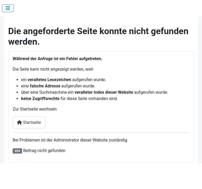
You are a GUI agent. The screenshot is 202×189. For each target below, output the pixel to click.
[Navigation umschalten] (8, 8)
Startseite (29, 122)
